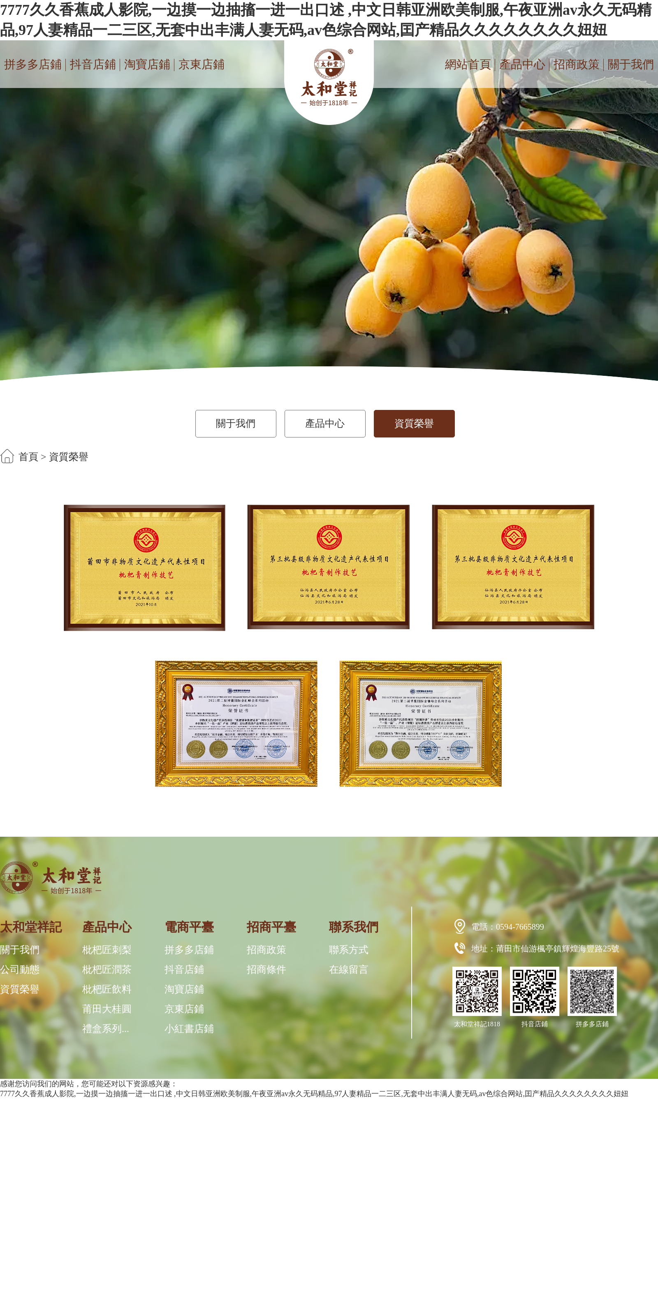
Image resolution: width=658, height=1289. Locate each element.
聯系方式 (348, 949)
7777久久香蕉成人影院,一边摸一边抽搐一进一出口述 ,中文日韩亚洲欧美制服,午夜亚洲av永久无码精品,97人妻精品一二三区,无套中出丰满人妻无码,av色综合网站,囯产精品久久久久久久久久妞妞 (314, 1094)
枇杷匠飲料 (107, 989)
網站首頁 (468, 64)
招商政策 (577, 64)
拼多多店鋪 (33, 64)
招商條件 (266, 969)
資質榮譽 (414, 423)
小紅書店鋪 (189, 1028)
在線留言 (348, 969)
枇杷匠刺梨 (107, 949)
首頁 (28, 456)
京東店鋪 (201, 64)
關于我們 (631, 64)
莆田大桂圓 (107, 1009)
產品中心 (522, 64)
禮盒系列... (105, 1028)
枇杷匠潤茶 (107, 969)
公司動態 (19, 969)
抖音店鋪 (93, 64)
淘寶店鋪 (147, 64)
